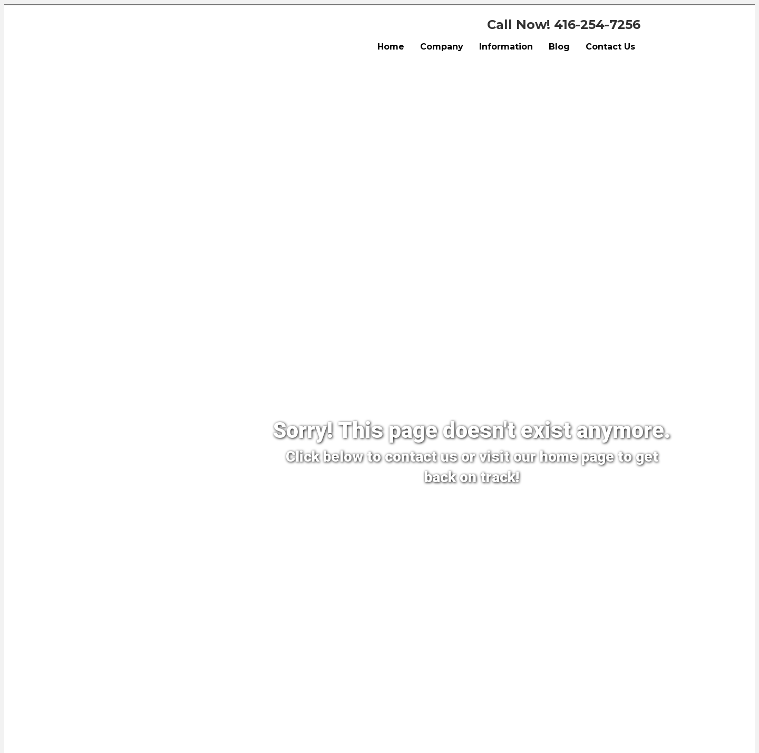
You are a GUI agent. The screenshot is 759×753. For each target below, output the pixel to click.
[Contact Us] (411, 512)
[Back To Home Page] (513, 512)
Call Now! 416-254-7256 (563, 24)
